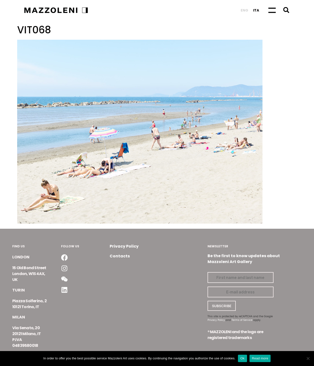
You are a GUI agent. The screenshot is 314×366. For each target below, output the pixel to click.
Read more (260, 358)
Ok (242, 358)
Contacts (120, 256)
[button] (286, 10)
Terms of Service (242, 320)
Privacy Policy (124, 246)
